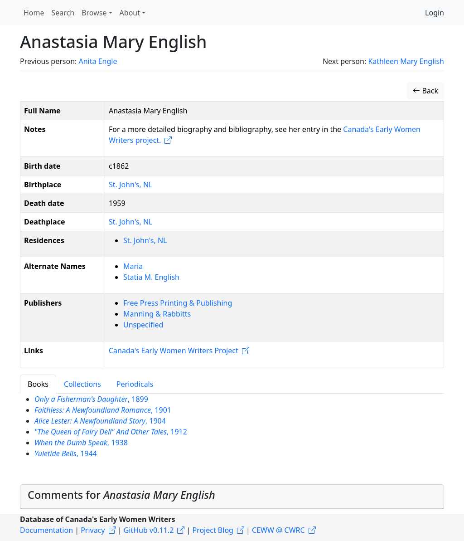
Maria (133, 266)
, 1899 (91, 399)
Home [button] (34, 13)
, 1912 (110, 432)
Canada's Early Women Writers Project (173, 351)
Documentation (46, 530)
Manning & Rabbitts (157, 314)
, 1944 (65, 453)
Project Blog (212, 530)
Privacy (93, 530)
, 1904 (100, 421)
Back (425, 91)
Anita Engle (97, 61)
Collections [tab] (82, 384)
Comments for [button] (121, 494)
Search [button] (63, 13)
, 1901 (102, 410)
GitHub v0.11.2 (149, 530)
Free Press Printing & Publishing (177, 303)
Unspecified (143, 325)
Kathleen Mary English (406, 61)
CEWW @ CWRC (278, 530)
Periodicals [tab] (135, 384)
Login (434, 13)
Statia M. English (151, 277)
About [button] (130, 13)
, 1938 (81, 443)
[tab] (232, 497)
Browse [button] (94, 13)
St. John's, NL (130, 185)
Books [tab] (38, 384)
